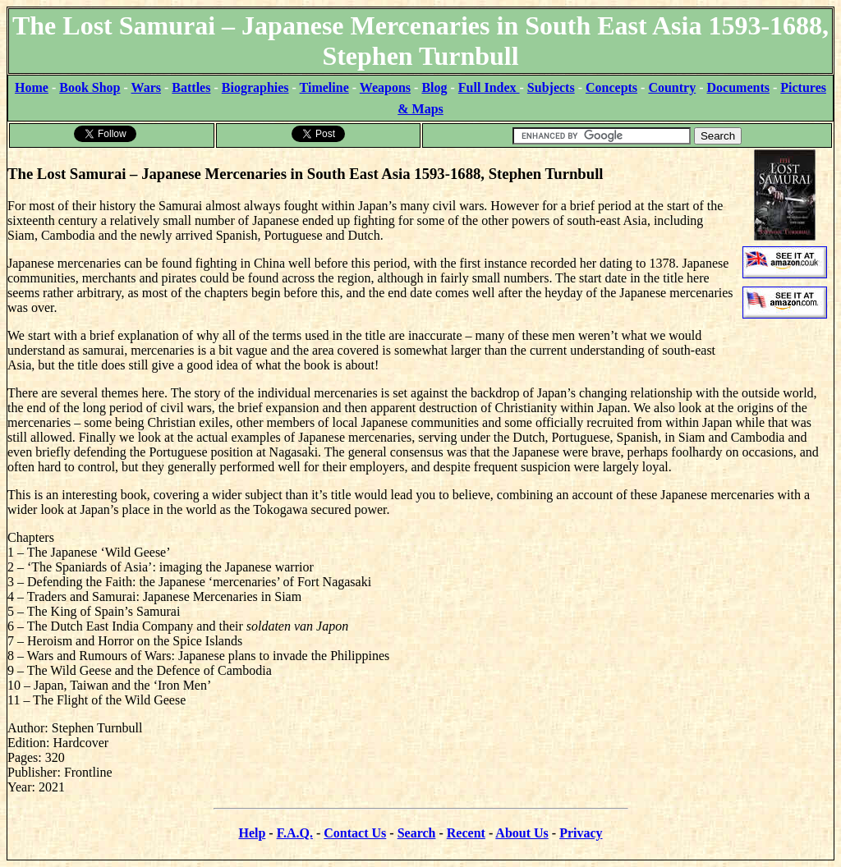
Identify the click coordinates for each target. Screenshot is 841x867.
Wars (146, 87)
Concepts (611, 87)
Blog (434, 87)
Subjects (551, 87)
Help (251, 833)
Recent (466, 833)
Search (417, 833)
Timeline (324, 87)
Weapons (385, 87)
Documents (738, 87)
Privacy (580, 833)
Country (672, 87)
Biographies (255, 87)
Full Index (489, 87)
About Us (521, 833)
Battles (191, 87)
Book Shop (89, 87)
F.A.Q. (295, 833)
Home (31, 87)
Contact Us (355, 833)
